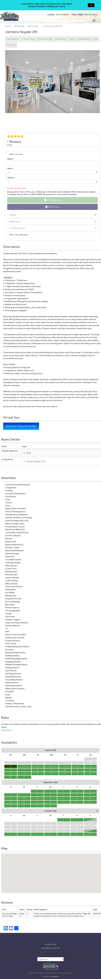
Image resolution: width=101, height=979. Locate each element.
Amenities (60, 38)
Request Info (52, 199)
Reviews (11, 44)
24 (24, 774)
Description (13, 38)
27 (65, 774)
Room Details (44, 38)
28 (78, 774)
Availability (84, 38)
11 (38, 766)
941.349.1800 (58, 14)
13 (65, 766)
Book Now (52, 206)
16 (11, 770)
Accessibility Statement (50, 946)
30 (11, 777)
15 (90, 766)
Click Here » (6, 730)
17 (24, 770)
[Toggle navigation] (93, 20)
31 (24, 777)
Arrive (9, 145)
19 (51, 770)
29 (90, 774)
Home (8, 26)
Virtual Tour (28, 38)
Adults (10, 168)
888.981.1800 (84, 14)
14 (78, 766)
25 (38, 774)
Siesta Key (33, 26)
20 (65, 770)
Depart (10, 159)
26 (51, 774)
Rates (72, 38)
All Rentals (19, 26)
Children (10, 178)
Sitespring (55, 974)
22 (90, 770)
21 (78, 770)
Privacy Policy (50, 942)
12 (51, 766)
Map (95, 38)
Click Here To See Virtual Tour (21, 426)
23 (11, 774)
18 (38, 770)
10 (24, 766)
